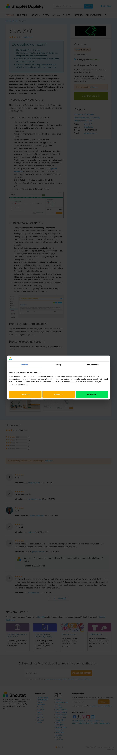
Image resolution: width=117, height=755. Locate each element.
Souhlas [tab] (24, 365)
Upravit (58, 394)
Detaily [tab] (58, 365)
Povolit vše (91, 394)
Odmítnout (25, 394)
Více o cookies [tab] (93, 365)
